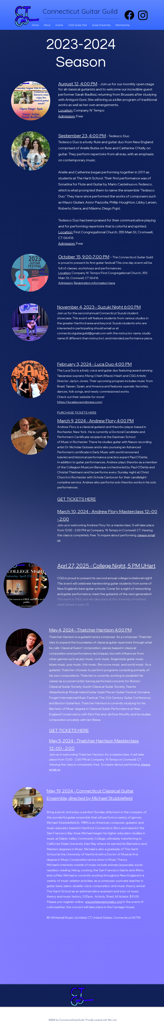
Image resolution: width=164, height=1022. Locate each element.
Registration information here (94, 283)
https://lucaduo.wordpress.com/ (80, 402)
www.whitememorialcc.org (103, 902)
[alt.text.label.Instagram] (143, 15)
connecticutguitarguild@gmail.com (81, 333)
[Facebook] (129, 15)
